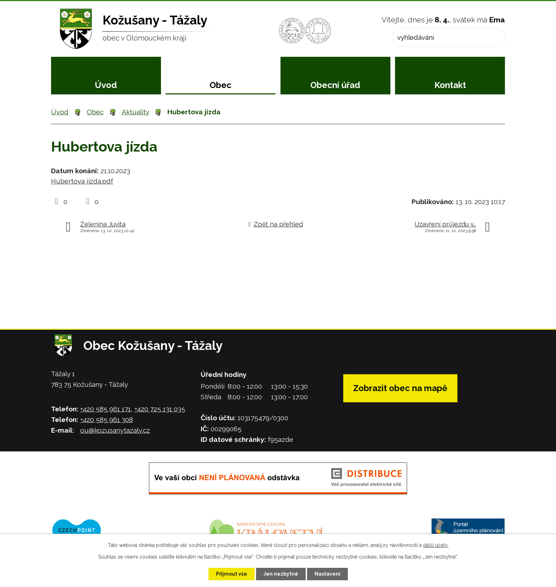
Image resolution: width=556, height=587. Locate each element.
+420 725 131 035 (159, 409)
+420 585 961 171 (105, 409)
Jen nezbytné (280, 574)
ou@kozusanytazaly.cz (115, 430)
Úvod (106, 85)
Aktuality (135, 112)
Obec (221, 85)
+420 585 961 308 (106, 419)
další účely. (436, 545)
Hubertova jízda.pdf (82, 181)
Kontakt (450, 85)
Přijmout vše (231, 574)
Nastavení (327, 574)
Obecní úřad (335, 85)
